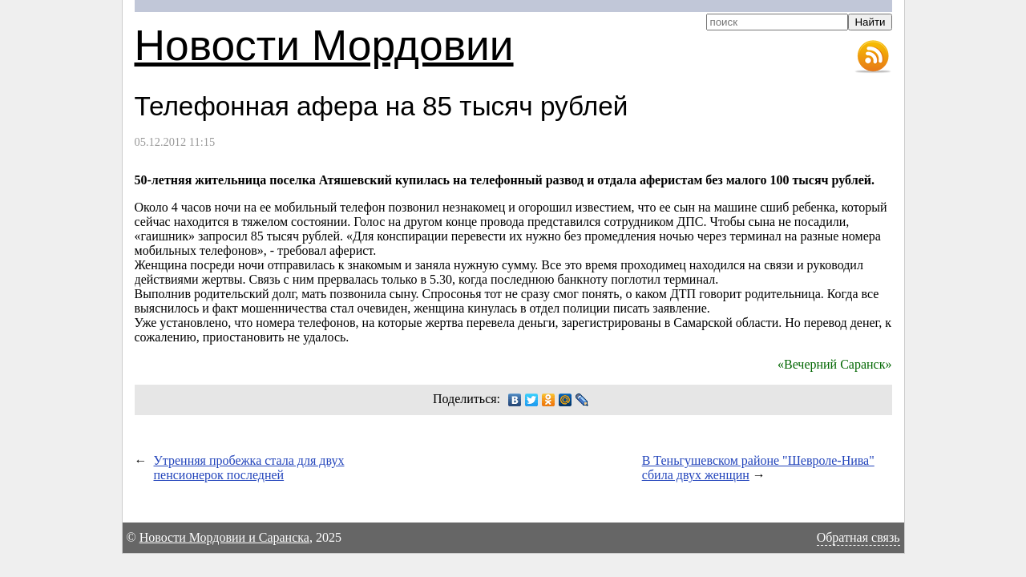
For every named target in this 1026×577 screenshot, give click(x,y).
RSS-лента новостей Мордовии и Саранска (873, 57)
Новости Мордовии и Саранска (224, 537)
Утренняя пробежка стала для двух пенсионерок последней (249, 468)
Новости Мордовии (324, 45)
